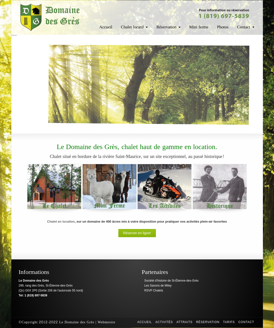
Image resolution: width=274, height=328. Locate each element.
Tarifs (229, 322)
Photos (222, 27)
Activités (164, 322)
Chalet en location (61, 221)
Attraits (184, 322)
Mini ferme (198, 27)
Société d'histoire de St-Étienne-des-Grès (171, 280)
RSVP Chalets (153, 290)
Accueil (105, 27)
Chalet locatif (132, 27)
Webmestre (106, 322)
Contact (243, 27)
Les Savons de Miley (158, 285)
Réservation (166, 27)
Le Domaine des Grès (76, 322)
